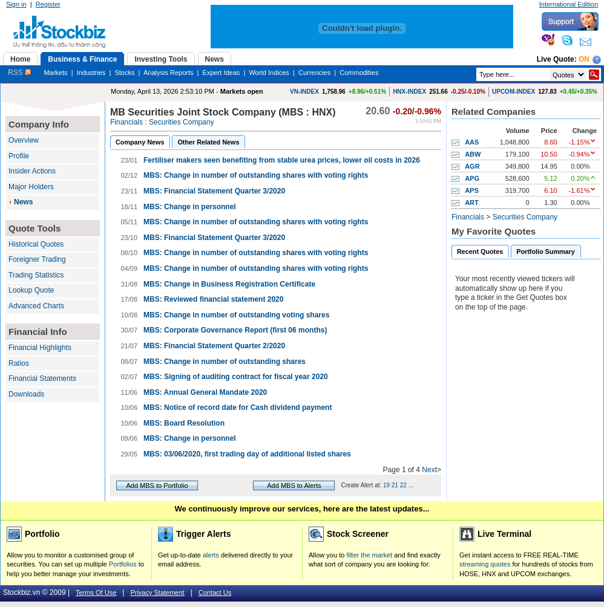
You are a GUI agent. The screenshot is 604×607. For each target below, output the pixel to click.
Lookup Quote (31, 290)
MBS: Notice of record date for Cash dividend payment (237, 407)
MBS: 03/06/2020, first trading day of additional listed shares (247, 454)
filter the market (369, 555)
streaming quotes (484, 564)
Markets (55, 72)
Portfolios (123, 564)
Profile (18, 156)
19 (386, 485)
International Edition (568, 4)
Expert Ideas (221, 72)
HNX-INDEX (409, 91)
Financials (126, 122)
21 (395, 485)
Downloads (26, 394)
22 (403, 485)
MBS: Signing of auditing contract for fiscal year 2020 (235, 376)
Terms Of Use (96, 592)
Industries (91, 72)
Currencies (314, 72)
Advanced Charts (36, 306)
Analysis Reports (168, 72)
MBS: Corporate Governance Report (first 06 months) (235, 330)
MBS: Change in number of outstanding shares (224, 361)
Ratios (18, 363)
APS (472, 190)
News (23, 202)
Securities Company (181, 122)
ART (472, 202)
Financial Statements (42, 378)
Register (48, 4)
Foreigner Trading (37, 259)
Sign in (16, 4)
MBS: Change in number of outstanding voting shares (236, 315)
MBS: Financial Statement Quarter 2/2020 (214, 346)
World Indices (269, 72)
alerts (211, 555)
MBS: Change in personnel (189, 207)
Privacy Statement (157, 592)
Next (429, 470)
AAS (472, 142)
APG (472, 178)
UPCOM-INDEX (513, 91)
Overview (23, 140)
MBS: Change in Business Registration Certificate (229, 284)
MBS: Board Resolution (184, 423)
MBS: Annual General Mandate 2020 (205, 392)
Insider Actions (32, 171)
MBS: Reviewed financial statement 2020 (213, 299)
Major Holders (31, 187)
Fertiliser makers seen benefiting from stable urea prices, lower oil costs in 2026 (281, 160)
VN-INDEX (304, 91)
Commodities (359, 72)
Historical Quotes (36, 244)
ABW (473, 154)
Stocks (124, 72)
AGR (472, 166)
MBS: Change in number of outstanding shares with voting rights (255, 175)
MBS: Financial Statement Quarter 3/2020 (214, 191)
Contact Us (215, 592)
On (584, 59)
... (411, 485)
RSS (19, 72)
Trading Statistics (36, 275)
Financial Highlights (39, 347)
